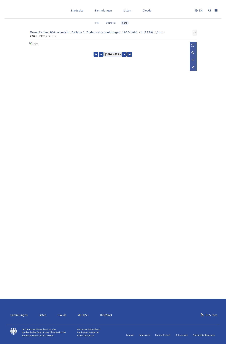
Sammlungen (103, 10)
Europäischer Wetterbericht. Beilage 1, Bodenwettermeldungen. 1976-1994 (84, 32)
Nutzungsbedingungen (204, 335)
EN (201, 10)
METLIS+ (83, 315)
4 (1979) (147, 32)
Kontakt (130, 335)
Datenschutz (181, 335)
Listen (127, 10)
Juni (159, 32)
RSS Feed (212, 315)
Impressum (144, 335)
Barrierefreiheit (162, 335)
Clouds (147, 10)
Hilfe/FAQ (106, 315)
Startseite (77, 10)
